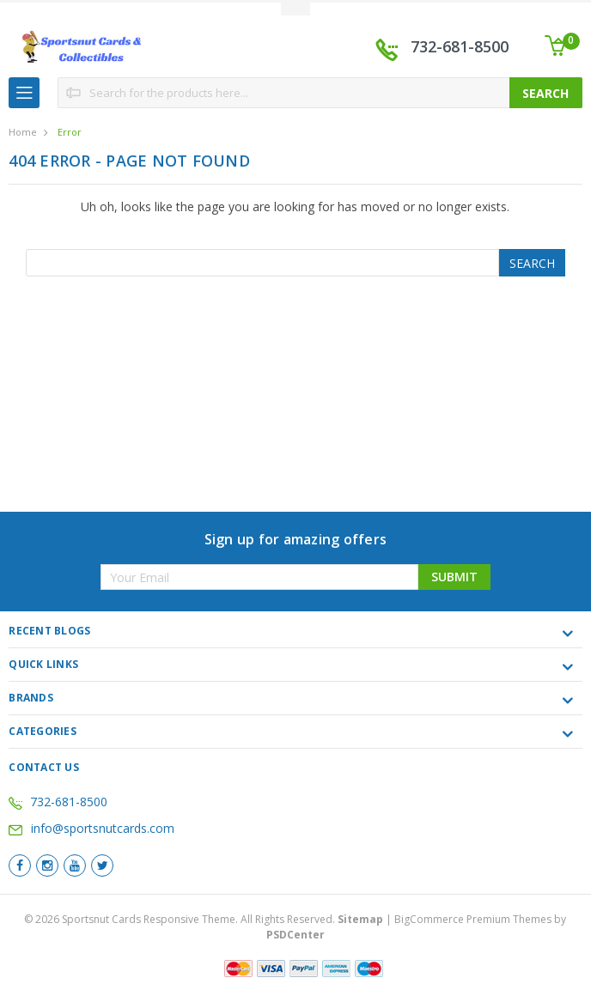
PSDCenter (295, 934)
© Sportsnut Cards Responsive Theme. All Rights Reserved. (205, 919)
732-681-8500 (460, 46)
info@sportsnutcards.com (91, 828)
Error (70, 131)
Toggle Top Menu (295, 9)
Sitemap (360, 919)
